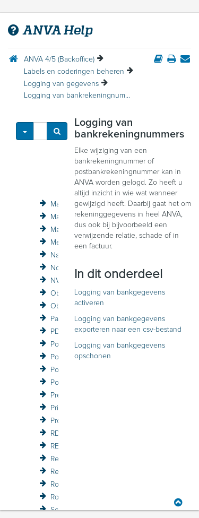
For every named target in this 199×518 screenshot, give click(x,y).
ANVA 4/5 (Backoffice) (59, 59)
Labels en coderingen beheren (74, 71)
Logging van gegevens (61, 84)
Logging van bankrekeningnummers (77, 95)
